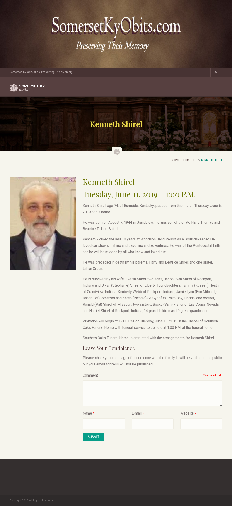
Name (87, 413)
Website (187, 413)
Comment (90, 375)
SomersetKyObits (184, 160)
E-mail (137, 413)
